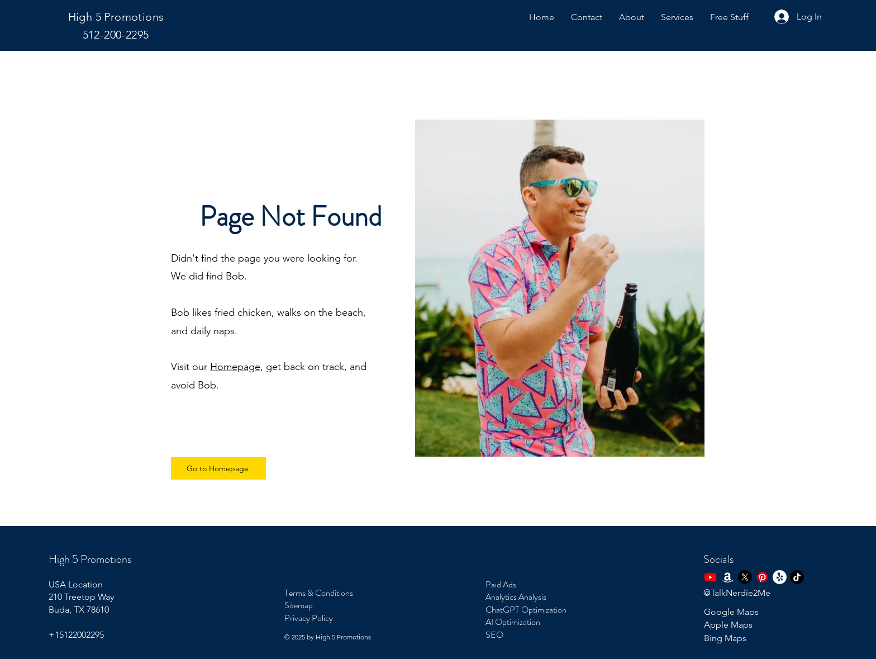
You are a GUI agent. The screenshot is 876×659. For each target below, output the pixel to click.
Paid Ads (500, 584)
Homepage (235, 367)
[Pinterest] (762, 577)
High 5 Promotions (116, 16)
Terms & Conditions (318, 592)
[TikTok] (797, 577)
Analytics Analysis (515, 596)
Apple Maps (728, 624)
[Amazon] (728, 577)
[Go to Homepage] (218, 468)
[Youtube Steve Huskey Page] (710, 577)
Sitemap (298, 605)
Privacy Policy (308, 617)
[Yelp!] (780, 577)
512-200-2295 (116, 34)
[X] (745, 577)
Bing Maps (725, 638)
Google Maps (731, 611)
